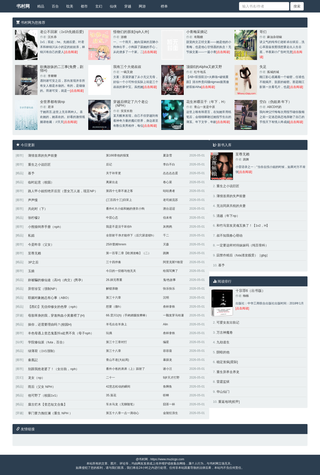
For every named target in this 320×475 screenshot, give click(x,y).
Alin (165, 324)
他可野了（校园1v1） (43, 395)
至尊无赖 (34, 253)
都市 (84, 6)
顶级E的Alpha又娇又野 (204, 67)
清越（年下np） (228, 216)
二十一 (110, 377)
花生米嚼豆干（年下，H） (206, 102)
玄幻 (98, 6)
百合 (55, 6)
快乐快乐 (169, 288)
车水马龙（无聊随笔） (121, 404)
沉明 (166, 297)
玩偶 (109, 333)
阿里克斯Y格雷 (173, 262)
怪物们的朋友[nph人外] (131, 32)
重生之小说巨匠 (39, 164)
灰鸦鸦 (167, 226)
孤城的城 (273, 72)
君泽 (51, 107)
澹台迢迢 (169, 208)
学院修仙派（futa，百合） (47, 342)
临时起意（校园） (41, 182)
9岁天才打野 (171, 377)
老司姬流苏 (170, 200)
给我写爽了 (170, 271)
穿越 (127, 6)
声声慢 (33, 200)
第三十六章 (113, 297)
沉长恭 (52, 37)
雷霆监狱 (223, 382)
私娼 (31, 235)
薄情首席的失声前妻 (42, 155)
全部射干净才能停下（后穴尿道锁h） (131, 235)
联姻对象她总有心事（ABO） (49, 298)
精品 (40, 6)
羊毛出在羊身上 (116, 324)
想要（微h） (114, 306)
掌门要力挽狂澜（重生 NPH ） (50, 413)
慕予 (31, 173)
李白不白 (169, 164)
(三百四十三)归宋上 (119, 200)
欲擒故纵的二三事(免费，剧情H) (61, 68)
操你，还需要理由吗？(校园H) (50, 324)
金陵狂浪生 (170, 413)
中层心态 (112, 217)
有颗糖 (198, 37)
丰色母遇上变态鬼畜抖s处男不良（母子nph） (61, 333)
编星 (166, 342)
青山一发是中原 (204, 107)
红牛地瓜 (200, 72)
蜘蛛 (246, 296)
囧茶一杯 (169, 404)
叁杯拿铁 (169, 306)
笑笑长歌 (127, 111)
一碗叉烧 (127, 72)
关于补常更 (113, 173)
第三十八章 (113, 351)
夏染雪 (167, 155)
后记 (109, 164)
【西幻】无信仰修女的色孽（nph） (53, 307)
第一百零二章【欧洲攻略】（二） (128, 253)
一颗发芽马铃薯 (173, 315)
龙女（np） (36, 378)
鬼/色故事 (169, 280)
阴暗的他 (223, 352)
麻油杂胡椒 (274, 37)
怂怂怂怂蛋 (170, 173)
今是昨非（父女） (41, 244)
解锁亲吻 (112, 288)
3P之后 (33, 262)
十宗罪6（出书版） (251, 291)
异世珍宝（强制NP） (43, 289)
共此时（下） (38, 209)
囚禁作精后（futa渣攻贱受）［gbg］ (243, 255)
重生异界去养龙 (227, 372)
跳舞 (166, 253)
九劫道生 (223, 342)
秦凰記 (33, 360)
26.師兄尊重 (114, 280)
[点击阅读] (71, 52)
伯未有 (167, 217)
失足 (263, 67)
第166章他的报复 (117, 155)
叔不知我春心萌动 (229, 235)
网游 (142, 6)
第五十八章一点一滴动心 (122, 413)
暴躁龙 (167, 360)
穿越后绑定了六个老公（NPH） (130, 103)
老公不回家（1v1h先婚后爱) (62, 32)
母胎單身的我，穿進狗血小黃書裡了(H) (56, 315)
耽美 (69, 6)
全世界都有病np (52, 102)
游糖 (124, 37)
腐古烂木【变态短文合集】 (47, 404)
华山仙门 (223, 392)
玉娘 (31, 271)
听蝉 (166, 395)
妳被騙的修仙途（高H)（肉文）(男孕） (56, 280)
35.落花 (111, 395)
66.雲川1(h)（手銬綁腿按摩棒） (127, 315)
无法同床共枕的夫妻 (231, 206)
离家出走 (112, 182)
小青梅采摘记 (196, 32)
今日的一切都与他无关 (121, 271)
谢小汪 (167, 369)
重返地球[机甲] (229, 402)
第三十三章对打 (116, 342)
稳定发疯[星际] (227, 362)
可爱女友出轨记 (227, 322)
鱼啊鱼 (167, 386)
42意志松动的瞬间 (118, 386)
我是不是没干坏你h (119, 226)
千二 (166, 235)
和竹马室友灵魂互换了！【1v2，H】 (243, 225)
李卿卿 (52, 76)
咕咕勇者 (169, 191)
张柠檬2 (34, 218)
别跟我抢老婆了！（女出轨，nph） (53, 369)
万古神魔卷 (224, 332)
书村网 (23, 6)
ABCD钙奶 (274, 107)
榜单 (164, 6)
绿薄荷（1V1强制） (42, 351)
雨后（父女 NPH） (41, 387)
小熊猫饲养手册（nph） (45, 227)
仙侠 (113, 6)
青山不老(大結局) (117, 360)
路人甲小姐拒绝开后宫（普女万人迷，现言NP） (63, 191)
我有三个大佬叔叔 (127, 67)
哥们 (263, 32)
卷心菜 (167, 182)
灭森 (166, 244)
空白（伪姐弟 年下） (276, 102)
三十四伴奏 (113, 262)
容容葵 (167, 351)
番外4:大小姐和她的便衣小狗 (125, 208)
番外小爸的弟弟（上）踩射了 (125, 369)
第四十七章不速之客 (119, 191)
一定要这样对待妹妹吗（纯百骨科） (242, 245)
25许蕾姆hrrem (116, 244)
